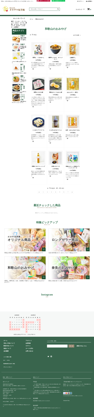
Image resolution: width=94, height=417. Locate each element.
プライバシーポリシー (9, 364)
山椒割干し (73, 57)
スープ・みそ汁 (15, 25)
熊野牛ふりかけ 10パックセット (56, 57)
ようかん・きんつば (19, 24)
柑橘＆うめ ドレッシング (38, 165)
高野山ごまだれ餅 (38, 91)
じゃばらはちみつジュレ (55, 129)
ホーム (31, 19)
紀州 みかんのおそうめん (73, 129)
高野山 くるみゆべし (38, 57)
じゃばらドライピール (38, 129)
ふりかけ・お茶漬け (18, 26)
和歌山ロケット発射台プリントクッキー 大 (73, 166)
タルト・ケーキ (19, 23)
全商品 (5, 14)
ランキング (12, 14)
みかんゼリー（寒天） (73, 91)
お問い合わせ (58, 14)
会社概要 (66, 14)
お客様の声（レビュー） (24, 14)
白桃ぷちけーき (55, 165)
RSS (4, 358)
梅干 (12, 21)
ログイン (80, 1)
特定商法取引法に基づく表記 (11, 361)
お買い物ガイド (38, 14)
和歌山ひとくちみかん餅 (55, 91)
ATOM (8, 358)
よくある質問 (48, 14)
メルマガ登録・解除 (8, 356)
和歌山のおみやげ (39, 19)
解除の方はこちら (82, 345)
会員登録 (89, 1)
